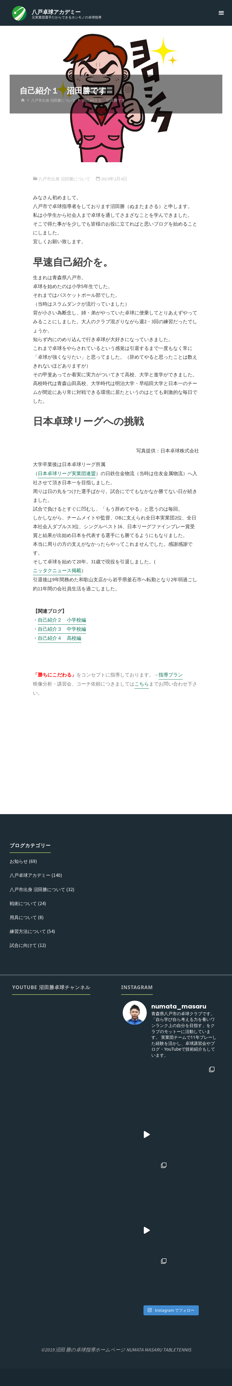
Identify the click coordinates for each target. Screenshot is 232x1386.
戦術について (24, 903)
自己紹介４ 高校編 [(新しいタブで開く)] (59, 638)
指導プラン (171, 674)
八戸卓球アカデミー (56, 11)
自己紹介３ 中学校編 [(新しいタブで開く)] (62, 629)
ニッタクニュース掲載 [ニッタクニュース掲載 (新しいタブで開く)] (57, 570)
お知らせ (19, 861)
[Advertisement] (116, 759)
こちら (141, 683)
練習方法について (29, 931)
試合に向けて (24, 945)
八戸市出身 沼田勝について (55, 100)
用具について (24, 917)
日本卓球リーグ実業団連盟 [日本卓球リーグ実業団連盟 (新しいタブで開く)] (67, 473)
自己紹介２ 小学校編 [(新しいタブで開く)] (62, 619)
